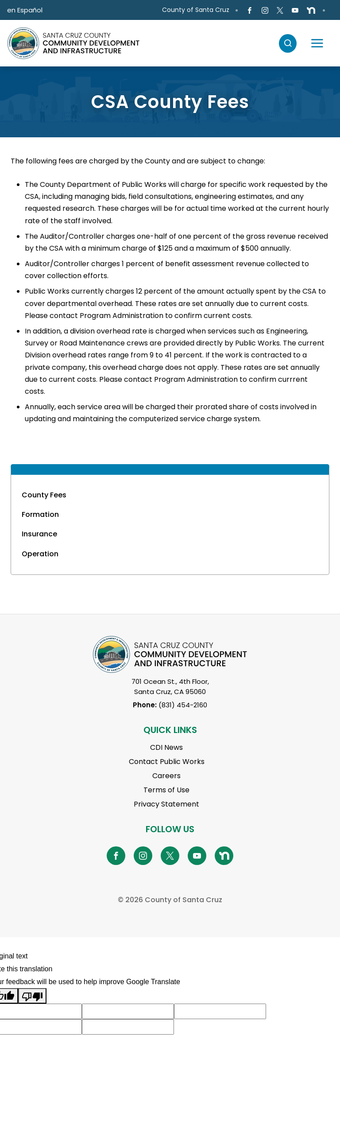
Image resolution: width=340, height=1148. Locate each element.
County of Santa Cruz (195, 9)
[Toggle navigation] (317, 43)
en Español (24, 10)
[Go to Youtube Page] (295, 10)
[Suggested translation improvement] (128, 1011)
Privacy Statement (166, 804)
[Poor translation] (32, 996)
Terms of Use (166, 790)
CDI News (166, 747)
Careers (166, 776)
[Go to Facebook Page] (249, 10)
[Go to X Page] (280, 10)
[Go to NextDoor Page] (311, 10)
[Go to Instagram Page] (264, 10)
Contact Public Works (167, 761)
